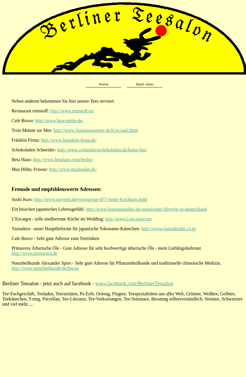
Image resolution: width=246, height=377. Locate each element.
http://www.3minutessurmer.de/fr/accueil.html (96, 130)
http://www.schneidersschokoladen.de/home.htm (101, 149)
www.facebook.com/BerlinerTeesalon (134, 283)
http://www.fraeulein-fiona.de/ (69, 140)
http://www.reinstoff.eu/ (72, 110)
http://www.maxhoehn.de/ (73, 169)
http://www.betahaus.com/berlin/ (63, 159)
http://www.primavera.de (34, 253)
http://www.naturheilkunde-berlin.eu (45, 268)
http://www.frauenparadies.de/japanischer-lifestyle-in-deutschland (146, 209)
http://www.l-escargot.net (128, 218)
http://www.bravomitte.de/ (59, 120)
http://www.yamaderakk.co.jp (168, 228)
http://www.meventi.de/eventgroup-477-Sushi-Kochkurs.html (90, 199)
